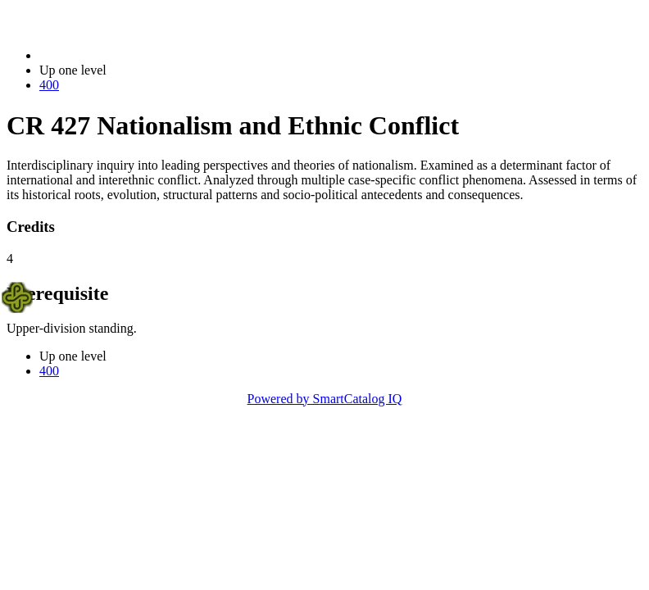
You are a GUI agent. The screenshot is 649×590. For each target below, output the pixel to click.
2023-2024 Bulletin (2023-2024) (125, 55)
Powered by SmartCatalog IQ (324, 399)
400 (49, 85)
